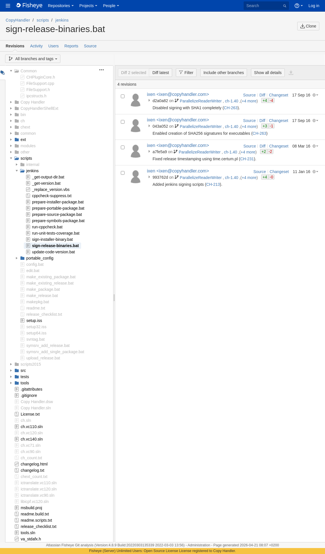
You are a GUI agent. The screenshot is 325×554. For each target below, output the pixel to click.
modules (28, 146)
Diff (262, 95)
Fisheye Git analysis (78, 545)
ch (23, 121)
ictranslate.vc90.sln (37, 495)
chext (25, 127)
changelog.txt (32, 470)
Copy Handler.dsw (37, 401)
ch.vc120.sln (32, 433)
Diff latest (160, 72)
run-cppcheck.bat (47, 227)
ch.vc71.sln (31, 445)
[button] (8, 5)
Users (53, 46)
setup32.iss (36, 327)
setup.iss (34, 320)
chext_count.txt (34, 476)
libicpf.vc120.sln (35, 501)
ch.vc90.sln (31, 451)
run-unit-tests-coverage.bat (55, 233)
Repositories (59, 5)
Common (29, 71)
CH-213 (213, 184)
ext (23, 139)
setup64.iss (36, 333)
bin (23, 114)
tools (25, 383)
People (109, 5)
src (23, 370)
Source (90, 46)
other (25, 152)
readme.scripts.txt (36, 520)
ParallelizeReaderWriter (201, 101)
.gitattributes (31, 389)
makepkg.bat (37, 302)
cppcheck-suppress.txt (51, 195)
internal (32, 164)
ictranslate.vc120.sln (39, 489)
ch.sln (26, 420)
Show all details (268, 72)
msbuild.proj (31, 507)
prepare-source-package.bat (57, 214)
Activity (36, 46)
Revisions (15, 46)
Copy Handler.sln (36, 408)
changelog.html (34, 464)
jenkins (62, 20)
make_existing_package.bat (51, 277)
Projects (86, 5)
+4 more (249, 101)
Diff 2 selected (133, 72)
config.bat (35, 264)
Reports (71, 46)
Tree (2, 73)
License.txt (30, 414)
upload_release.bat (43, 358)
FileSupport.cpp (40, 83)
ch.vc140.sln (32, 439)
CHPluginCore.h (40, 77)
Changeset (278, 95)
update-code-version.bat (53, 252)
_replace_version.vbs (50, 189)
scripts (43, 20)
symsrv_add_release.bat (48, 345)
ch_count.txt (31, 458)
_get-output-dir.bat (48, 177)
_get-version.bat (46, 183)
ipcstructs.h (36, 96)
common (28, 133)
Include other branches (223, 72)
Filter (184, 72)
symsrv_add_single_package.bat (55, 351)
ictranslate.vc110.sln (39, 483)
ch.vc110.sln (32, 426)
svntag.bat (35, 339)
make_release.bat (42, 295)
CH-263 (230, 108)
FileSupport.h (38, 89)
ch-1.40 (232, 101)
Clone (308, 26)
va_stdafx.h (31, 539)
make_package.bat (43, 289)
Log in (314, 5)
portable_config (40, 258)
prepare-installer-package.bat (58, 202)
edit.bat (32, 270)
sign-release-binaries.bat (55, 245)
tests (25, 376)
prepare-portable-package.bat (58, 208)
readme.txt (35, 308)
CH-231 (247, 159)
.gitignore (29, 395)
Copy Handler (33, 102)
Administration (198, 545)
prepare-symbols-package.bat (58, 220)
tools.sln (28, 532)
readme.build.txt (35, 514)
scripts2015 (31, 364)
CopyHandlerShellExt (39, 108)
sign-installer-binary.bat (52, 239)
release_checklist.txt (44, 314)
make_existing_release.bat (50, 283)
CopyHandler (18, 20)
